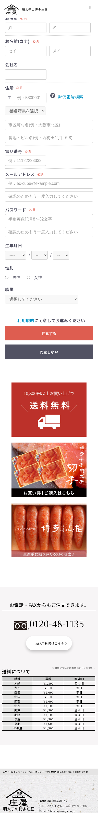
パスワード (15, 210)
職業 (9, 289)
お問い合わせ (10, 755)
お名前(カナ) (17, 41)
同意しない (49, 352)
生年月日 (13, 245)
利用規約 (25, 320)
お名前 (11, 18)
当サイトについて (12, 751)
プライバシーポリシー (37, 751)
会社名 (11, 65)
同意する (49, 333)
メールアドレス (20, 174)
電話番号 (13, 151)
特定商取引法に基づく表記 (66, 751)
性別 (9, 268)
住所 (9, 88)
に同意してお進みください (49, 320)
